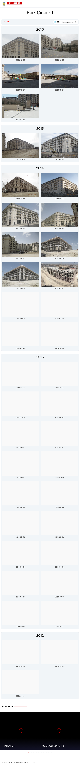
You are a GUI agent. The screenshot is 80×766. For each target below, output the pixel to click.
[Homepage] (12, 4)
